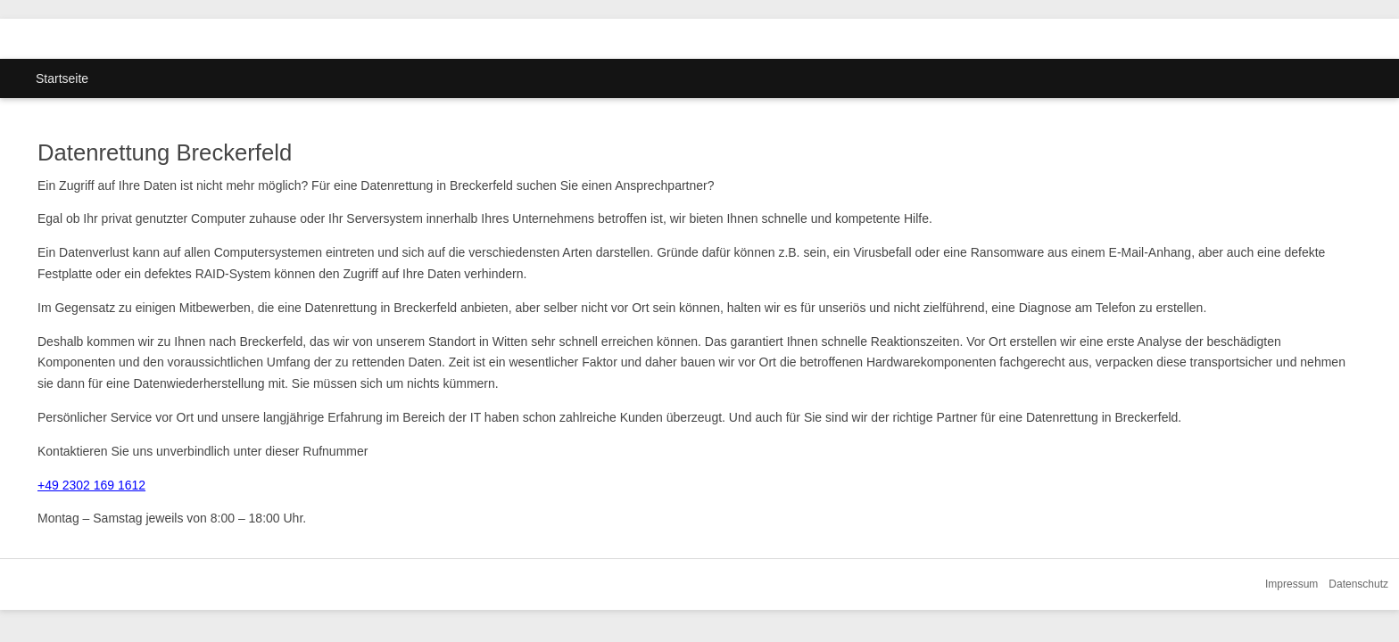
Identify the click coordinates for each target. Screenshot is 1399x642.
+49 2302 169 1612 (91, 485)
